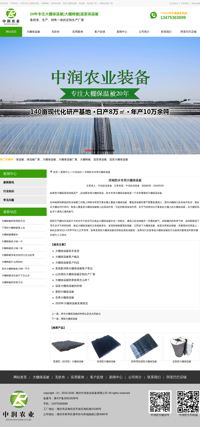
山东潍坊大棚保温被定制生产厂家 (75, 274)
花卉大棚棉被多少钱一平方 (16, 268)
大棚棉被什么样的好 (12, 261)
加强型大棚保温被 (106, 361)
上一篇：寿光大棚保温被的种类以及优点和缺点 (76, 313)
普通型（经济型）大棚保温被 (68, 361)
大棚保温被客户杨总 (67, 256)
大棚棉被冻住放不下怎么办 (16, 275)
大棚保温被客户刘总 (67, 262)
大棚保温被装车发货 (67, 251)
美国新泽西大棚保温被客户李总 (74, 268)
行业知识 (8, 191)
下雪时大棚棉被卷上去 (13, 227)
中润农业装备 (105, 185)
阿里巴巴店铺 (188, 31)
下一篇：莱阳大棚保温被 (64, 318)
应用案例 (77, 31)
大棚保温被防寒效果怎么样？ (72, 280)
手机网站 (185, 3)
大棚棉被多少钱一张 (12, 248)
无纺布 (56, 31)
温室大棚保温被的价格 (68, 285)
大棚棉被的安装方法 (12, 282)
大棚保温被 (33, 31)
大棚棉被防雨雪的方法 (13, 221)
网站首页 (11, 31)
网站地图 (196, 3)
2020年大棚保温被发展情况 (71, 303)
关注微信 (174, 3)
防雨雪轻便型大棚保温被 (144, 361)
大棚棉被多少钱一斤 (12, 241)
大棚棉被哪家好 (10, 234)
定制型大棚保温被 (181, 361)
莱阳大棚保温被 (64, 291)
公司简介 (144, 31)
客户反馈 (99, 31)
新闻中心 (122, 31)
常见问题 (8, 200)
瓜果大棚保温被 (64, 297)
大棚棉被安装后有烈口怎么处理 (18, 255)
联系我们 (166, 31)
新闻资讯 (8, 182)
